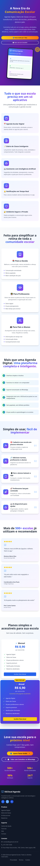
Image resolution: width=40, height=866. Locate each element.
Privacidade (13, 860)
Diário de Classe (6, 813)
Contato (3, 834)
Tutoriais (4, 829)
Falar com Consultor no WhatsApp (20, 759)
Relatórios (4, 818)
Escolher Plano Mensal (20, 674)
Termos (21, 860)
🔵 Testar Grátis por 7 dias (20, 37)
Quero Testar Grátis (20, 753)
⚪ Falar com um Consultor (20, 42)
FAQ (2, 831)
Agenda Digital (5, 810)
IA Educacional (5, 815)
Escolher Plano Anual (20, 719)
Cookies (27, 860)
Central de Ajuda (6, 826)
